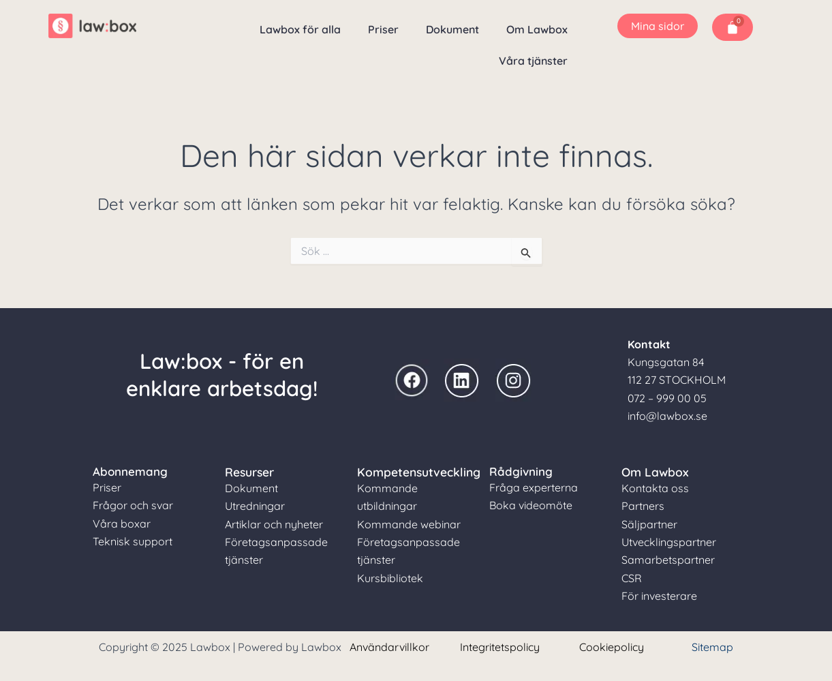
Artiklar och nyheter (274, 523)
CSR (631, 577)
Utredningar (255, 505)
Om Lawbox (537, 29)
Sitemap (712, 646)
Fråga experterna (533, 487)
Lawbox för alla (300, 29)
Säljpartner (649, 523)
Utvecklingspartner (668, 541)
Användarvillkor (389, 646)
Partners (642, 505)
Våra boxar (122, 523)
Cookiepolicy (611, 646)
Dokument (452, 29)
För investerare (659, 595)
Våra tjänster (533, 60)
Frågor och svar (133, 505)
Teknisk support (132, 541)
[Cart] (732, 27)
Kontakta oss (655, 487)
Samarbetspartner (668, 559)
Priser (383, 29)
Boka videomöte (530, 505)
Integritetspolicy (500, 646)
